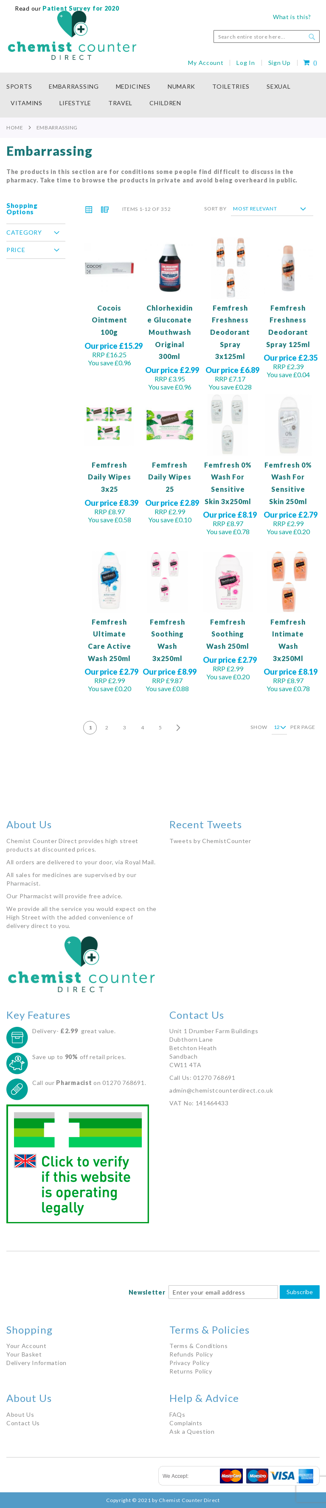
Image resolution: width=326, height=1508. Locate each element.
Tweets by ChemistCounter (210, 840)
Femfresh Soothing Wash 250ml (227, 634)
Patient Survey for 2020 (80, 8)
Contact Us (23, 1423)
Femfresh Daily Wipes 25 (169, 477)
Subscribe (300, 1291)
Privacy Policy (189, 1362)
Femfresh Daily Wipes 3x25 (109, 477)
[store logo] (72, 35)
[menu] (163, 94)
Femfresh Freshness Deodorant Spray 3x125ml (230, 332)
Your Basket (24, 1354)
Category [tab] (24, 232)
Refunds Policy (191, 1354)
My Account (205, 62)
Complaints (185, 1423)
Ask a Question (192, 1431)
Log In (245, 62)
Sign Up (279, 62)
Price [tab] (15, 249)
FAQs (177, 1414)
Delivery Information (36, 1362)
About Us (20, 1414)
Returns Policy (190, 1371)
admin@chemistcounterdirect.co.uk (221, 1090)
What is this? (292, 16)
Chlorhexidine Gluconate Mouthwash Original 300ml (169, 332)
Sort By (215, 208)
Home (14, 127)
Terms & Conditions (198, 1345)
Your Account (26, 1345)
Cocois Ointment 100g (109, 320)
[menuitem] (23, 86)
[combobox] (267, 36)
